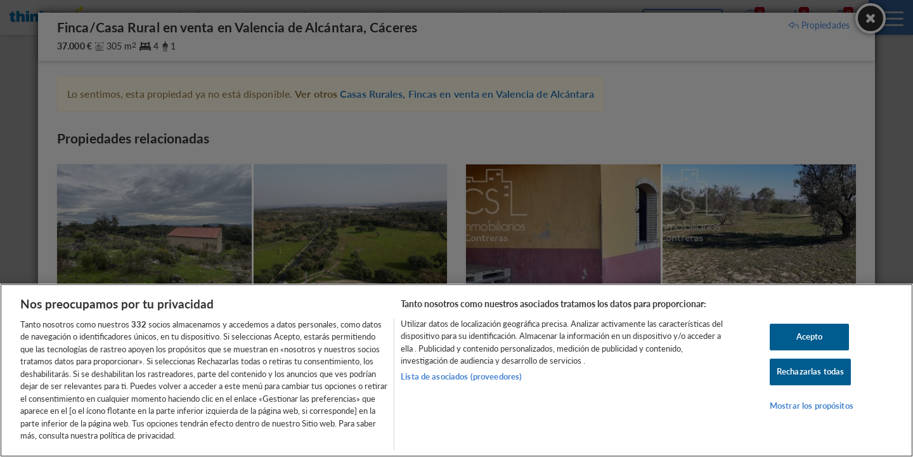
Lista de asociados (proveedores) (461, 376)
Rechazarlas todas (810, 371)
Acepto (809, 337)
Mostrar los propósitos (811, 406)
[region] (456, 370)
